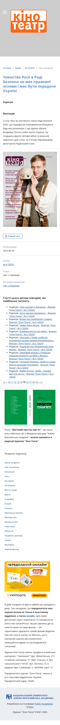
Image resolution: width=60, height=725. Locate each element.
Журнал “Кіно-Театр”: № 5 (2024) (32, 308)
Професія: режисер (14, 535)
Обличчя (9, 531)
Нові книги (10, 526)
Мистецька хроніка (14, 512)
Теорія (8, 540)
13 (18, 382)
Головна (7, 68)
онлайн (30, 615)
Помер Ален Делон (29, 325)
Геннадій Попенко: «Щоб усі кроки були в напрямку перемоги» (32, 363)
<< (4, 382)
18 (33, 382)
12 (15, 382)
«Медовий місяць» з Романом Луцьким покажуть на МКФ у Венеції (29, 354)
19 (36, 382)
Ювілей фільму (12, 549)
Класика (8, 508)
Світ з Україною (11, 285)
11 (12, 382)
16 (27, 382)
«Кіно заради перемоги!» (32, 313)
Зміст (7, 476)
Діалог (8, 494)
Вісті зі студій (11, 490)
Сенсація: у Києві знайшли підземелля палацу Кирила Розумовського (31, 339)
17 (30, 382)
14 (21, 382)
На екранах (10, 485)
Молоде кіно (11, 517)
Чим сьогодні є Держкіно (32, 307)
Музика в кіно (11, 522)
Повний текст (14, 236)
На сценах (9, 480)
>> (41, 382)
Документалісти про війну (33, 331)
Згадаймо (9, 499)
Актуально (10, 471)
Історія (8, 503)
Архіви (18, 68)
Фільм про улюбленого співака (35, 319)
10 (9, 382)
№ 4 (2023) (30, 68)
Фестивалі (9, 544)
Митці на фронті (12, 462)
